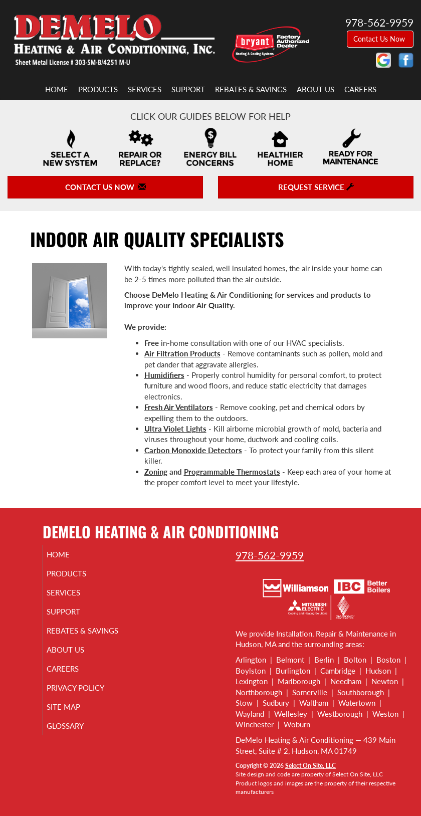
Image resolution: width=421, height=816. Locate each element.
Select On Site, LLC (310, 765)
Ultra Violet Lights (175, 428)
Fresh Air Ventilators (178, 407)
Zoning (155, 471)
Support (188, 89)
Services (144, 89)
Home (56, 89)
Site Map (75, 715)
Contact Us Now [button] (380, 39)
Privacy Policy (87, 696)
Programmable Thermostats (232, 471)
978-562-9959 (270, 555)
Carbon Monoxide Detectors (193, 450)
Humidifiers (164, 374)
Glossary (76, 734)
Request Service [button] (316, 186)
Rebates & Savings (251, 89)
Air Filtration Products (182, 353)
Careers (360, 89)
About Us (315, 89)
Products (98, 89)
